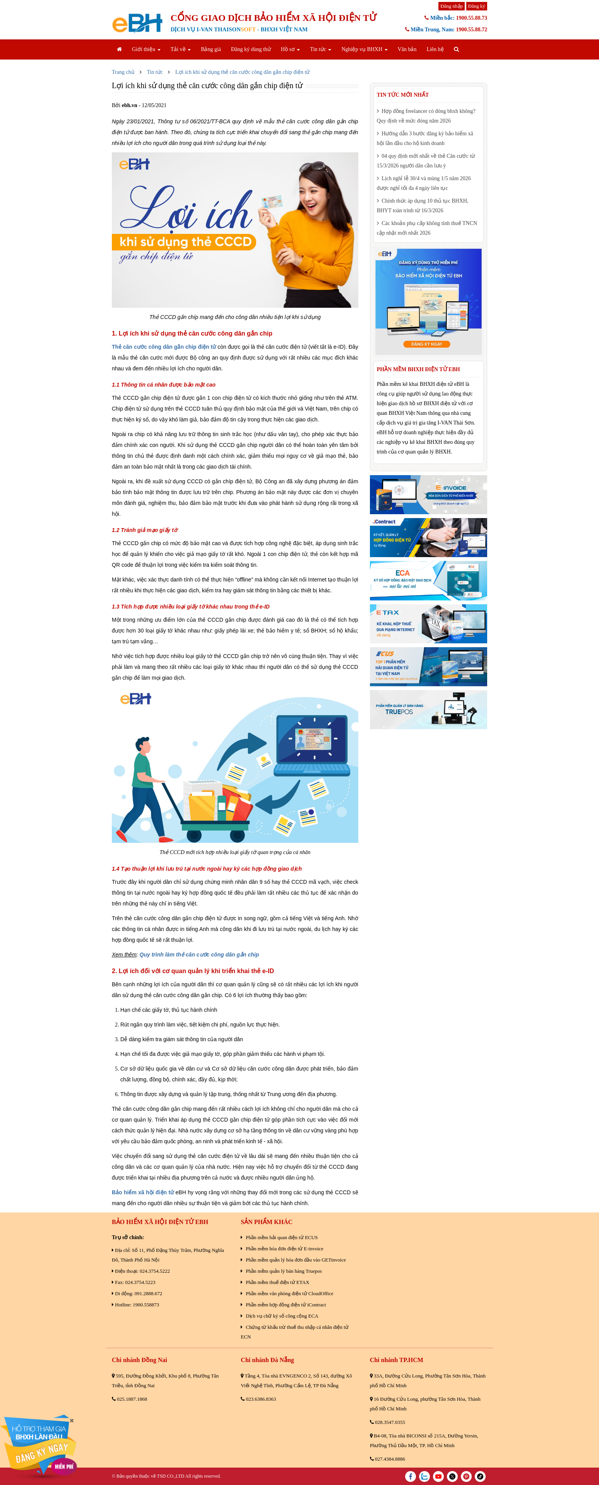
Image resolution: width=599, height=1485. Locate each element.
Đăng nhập (451, 6)
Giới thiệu (146, 49)
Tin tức (320, 49)
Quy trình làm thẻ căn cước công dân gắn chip (199, 954)
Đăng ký (476, 6)
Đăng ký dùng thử (251, 49)
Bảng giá (211, 49)
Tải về (181, 49)
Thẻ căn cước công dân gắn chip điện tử (164, 347)
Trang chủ (123, 72)
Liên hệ (434, 49)
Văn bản (407, 49)
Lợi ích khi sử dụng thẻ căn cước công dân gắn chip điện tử (242, 72)
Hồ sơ (290, 49)
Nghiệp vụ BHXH (364, 49)
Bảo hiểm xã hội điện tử (143, 1192)
